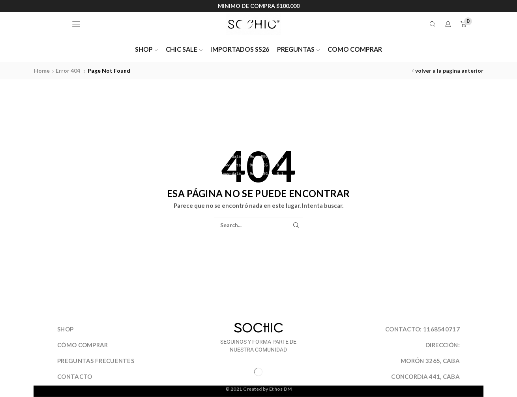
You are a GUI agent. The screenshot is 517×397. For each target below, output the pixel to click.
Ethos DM (280, 389)
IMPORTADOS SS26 (239, 49)
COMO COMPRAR (355, 49)
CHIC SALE (184, 49)
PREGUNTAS (298, 49)
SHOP (146, 49)
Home (42, 70)
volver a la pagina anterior (449, 70)
